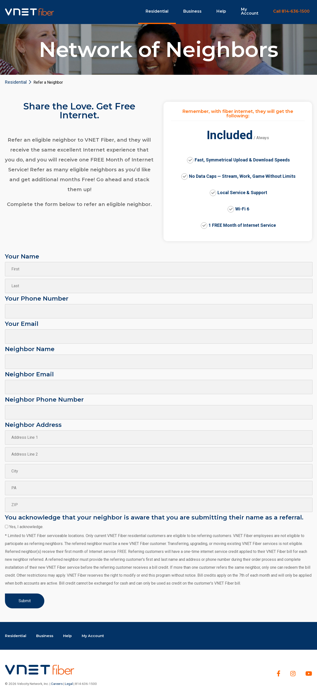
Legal (69, 684)
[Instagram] (293, 673)
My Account (249, 11)
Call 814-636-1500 (291, 11)
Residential (157, 11)
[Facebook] (278, 673)
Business (192, 11)
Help (221, 11)
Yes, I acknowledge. (26, 527)
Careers (57, 684)
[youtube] (309, 673)
